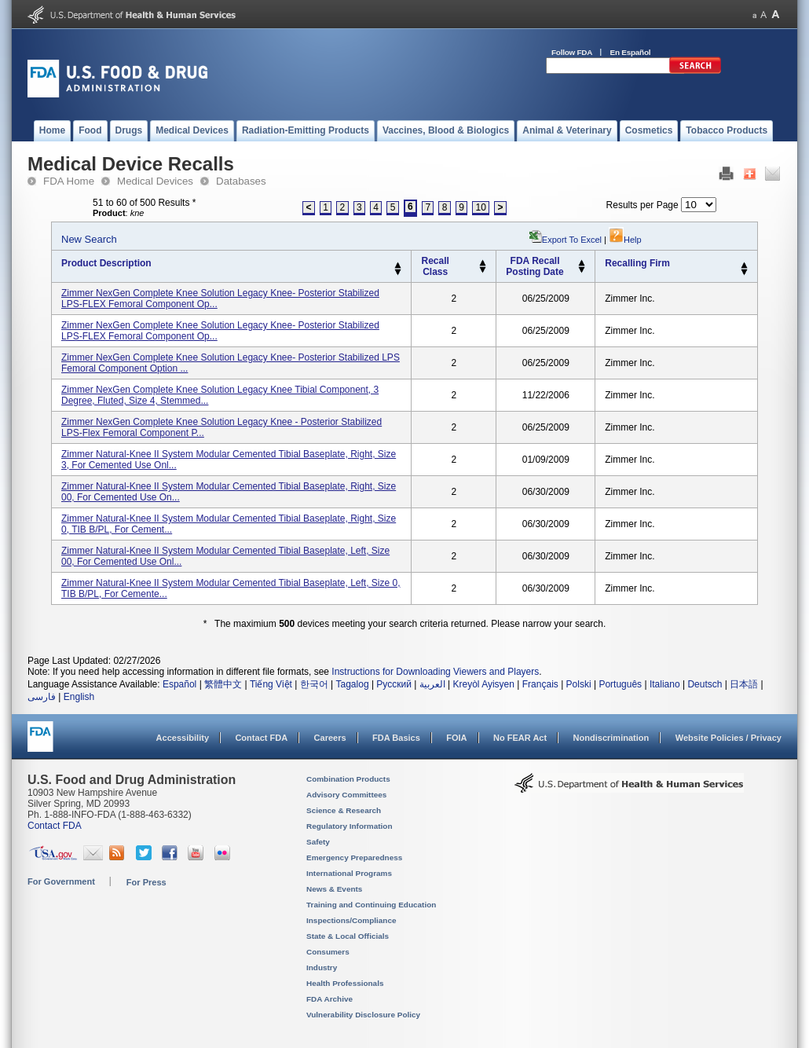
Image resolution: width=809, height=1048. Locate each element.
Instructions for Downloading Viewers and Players (435, 671)
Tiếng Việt (271, 684)
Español (179, 684)
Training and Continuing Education (371, 904)
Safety (318, 841)
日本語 (744, 684)
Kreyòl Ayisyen (483, 684)
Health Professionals (344, 983)
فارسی (41, 696)
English (79, 696)
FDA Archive (329, 999)
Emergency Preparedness (354, 857)
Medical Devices (155, 181)
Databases (241, 181)
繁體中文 (223, 684)
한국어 (314, 684)
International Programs (349, 873)
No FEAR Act (520, 737)
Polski (578, 684)
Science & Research (343, 810)
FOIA (456, 737)
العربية (432, 684)
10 (481, 207)
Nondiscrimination (611, 737)
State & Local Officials (347, 936)
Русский (394, 684)
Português (620, 684)
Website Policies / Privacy (728, 737)
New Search (89, 239)
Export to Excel (572, 239)
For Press (146, 882)
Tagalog (352, 684)
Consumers (328, 951)
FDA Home (68, 181)
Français (540, 684)
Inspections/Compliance (351, 920)
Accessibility (182, 737)
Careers (330, 737)
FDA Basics (396, 737)
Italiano (665, 684)
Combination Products (348, 779)
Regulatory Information (349, 826)
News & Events (334, 889)
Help (625, 239)
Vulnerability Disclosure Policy (363, 1014)
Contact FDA (261, 737)
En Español (630, 52)
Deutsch (704, 684)
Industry (321, 967)
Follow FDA (571, 52)
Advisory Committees (346, 794)
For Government (61, 881)
